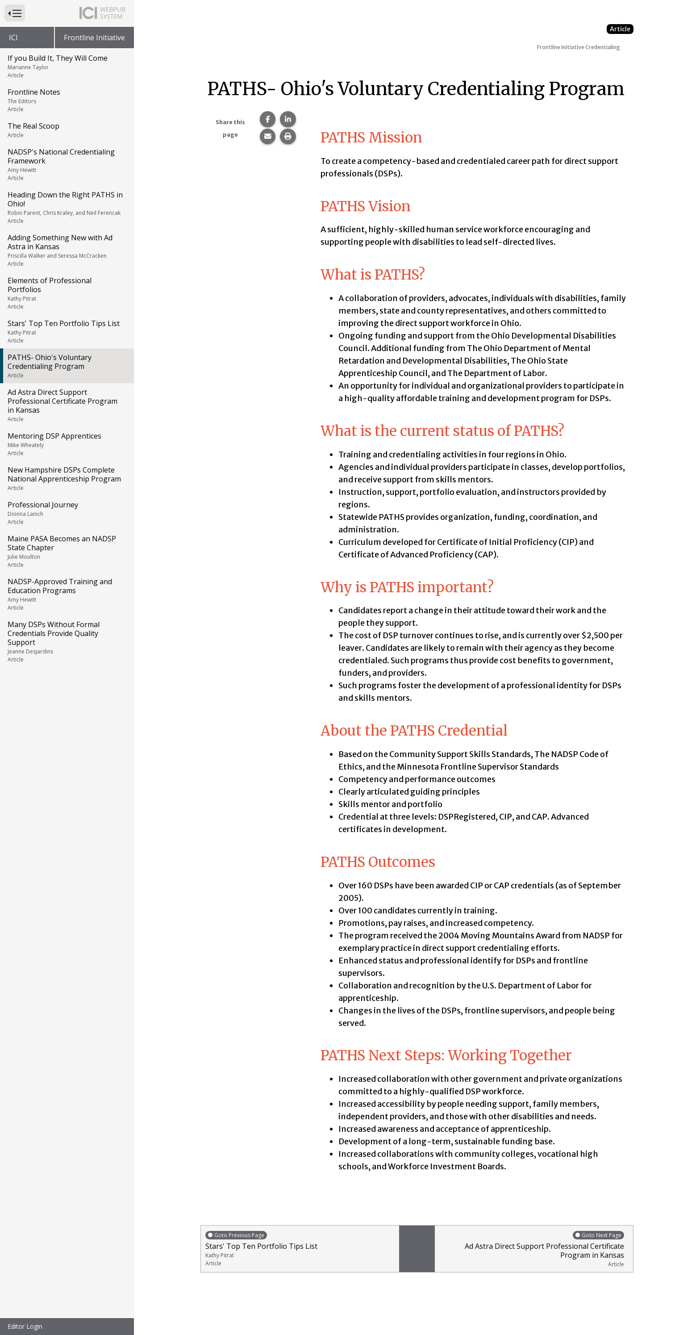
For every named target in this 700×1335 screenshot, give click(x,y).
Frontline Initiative (94, 37)
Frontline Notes (66, 100)
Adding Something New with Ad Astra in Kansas (66, 250)
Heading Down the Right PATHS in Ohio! (66, 207)
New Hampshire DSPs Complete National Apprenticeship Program (66, 478)
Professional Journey (66, 513)
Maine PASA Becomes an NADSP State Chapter (66, 551)
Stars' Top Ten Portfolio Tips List (66, 331)
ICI (13, 37)
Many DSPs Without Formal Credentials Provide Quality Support (66, 641)
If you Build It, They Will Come (66, 66)
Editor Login (25, 1326)
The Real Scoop (66, 130)
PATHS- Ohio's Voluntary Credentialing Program (66, 365)
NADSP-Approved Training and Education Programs (66, 594)
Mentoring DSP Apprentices (66, 444)
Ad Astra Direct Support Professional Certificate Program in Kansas (66, 405)
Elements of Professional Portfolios (66, 293)
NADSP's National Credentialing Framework (66, 164)
